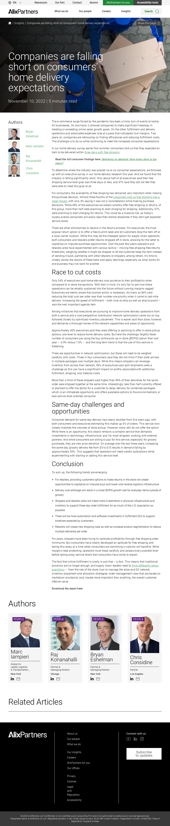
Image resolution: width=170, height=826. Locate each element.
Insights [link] (126, 11)
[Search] (151, 11)
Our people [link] (85, 11)
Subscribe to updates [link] (144, 753)
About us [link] (72, 733)
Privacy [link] (71, 776)
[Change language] (14, 2)
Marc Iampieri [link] (26, 146)
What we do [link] (61, 11)
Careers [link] (106, 11)
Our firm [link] (60, 2)
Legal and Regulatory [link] (72, 790)
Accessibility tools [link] (147, 2)
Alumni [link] (94, 2)
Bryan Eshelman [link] (23, 134)
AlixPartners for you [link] (118, 2)
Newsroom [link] (41, 2)
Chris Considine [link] (23, 171)
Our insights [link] (74, 752)
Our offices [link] (73, 768)
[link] (23, 11)
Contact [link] (77, 2)
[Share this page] (149, 23)
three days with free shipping (102, 152)
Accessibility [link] (72, 800)
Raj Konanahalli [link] (24, 158)
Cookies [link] (71, 781)
